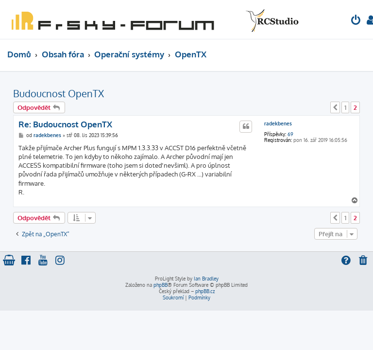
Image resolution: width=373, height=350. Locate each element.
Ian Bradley (206, 278)
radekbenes (278, 123)
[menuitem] (356, 21)
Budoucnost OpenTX (58, 93)
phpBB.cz (205, 291)
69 (290, 134)
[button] (335, 107)
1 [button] (345, 107)
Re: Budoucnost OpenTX (65, 124)
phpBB (160, 285)
